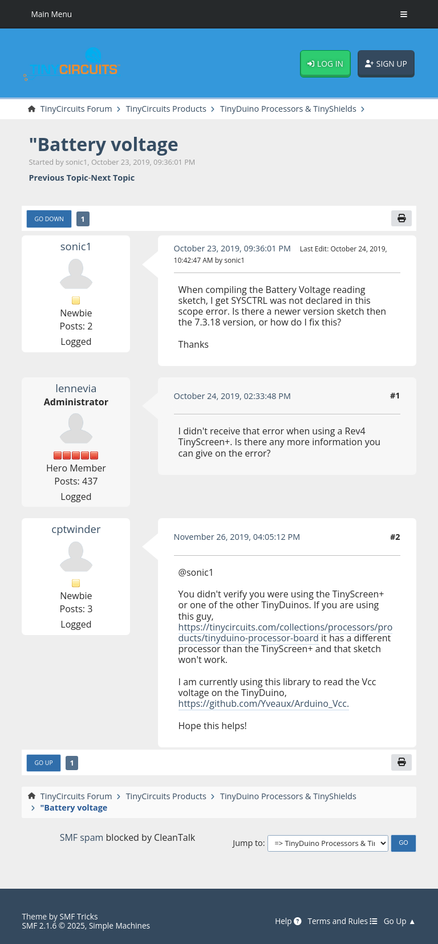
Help (288, 921)
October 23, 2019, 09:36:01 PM (232, 248)
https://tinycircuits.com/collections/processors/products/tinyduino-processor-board (286, 632)
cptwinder (75, 529)
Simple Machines (119, 925)
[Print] (401, 218)
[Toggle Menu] (403, 14)
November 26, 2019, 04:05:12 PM (237, 536)
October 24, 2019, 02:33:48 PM (232, 395)
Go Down (48, 219)
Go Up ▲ (400, 921)
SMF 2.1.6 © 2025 (53, 925)
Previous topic (58, 177)
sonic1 (76, 246)
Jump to (247, 843)
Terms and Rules (342, 921)
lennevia (75, 388)
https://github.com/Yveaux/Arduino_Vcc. (264, 703)
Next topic (113, 177)
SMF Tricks (78, 916)
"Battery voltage (103, 144)
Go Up (43, 763)
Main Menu (51, 14)
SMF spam (82, 837)
